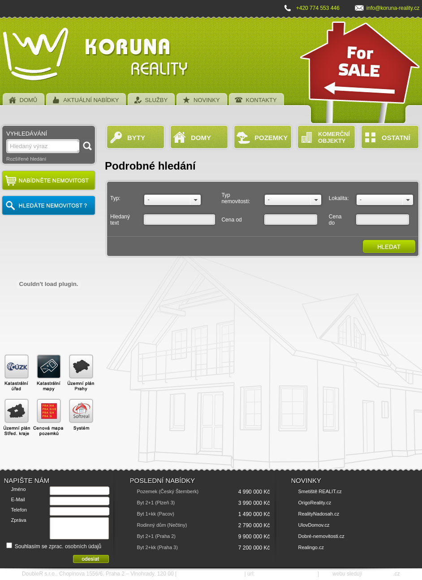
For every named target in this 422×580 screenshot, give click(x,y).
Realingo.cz (311, 547)
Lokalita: (339, 198)
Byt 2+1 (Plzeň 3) (156, 502)
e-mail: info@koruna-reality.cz (210, 573)
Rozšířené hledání (26, 159)
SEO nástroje (378, 573)
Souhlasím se (54, 546)
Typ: (115, 198)
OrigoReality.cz (315, 502)
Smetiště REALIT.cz (320, 491)
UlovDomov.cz (314, 525)
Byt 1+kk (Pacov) (155, 513)
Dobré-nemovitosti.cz (321, 536)
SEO (325, 573)
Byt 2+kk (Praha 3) (157, 547)
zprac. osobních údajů (75, 546)
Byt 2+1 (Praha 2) (156, 536)
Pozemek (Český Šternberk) (168, 491)
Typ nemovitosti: (235, 198)
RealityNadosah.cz (319, 513)
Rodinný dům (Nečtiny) (162, 525)
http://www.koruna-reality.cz (286, 573)
